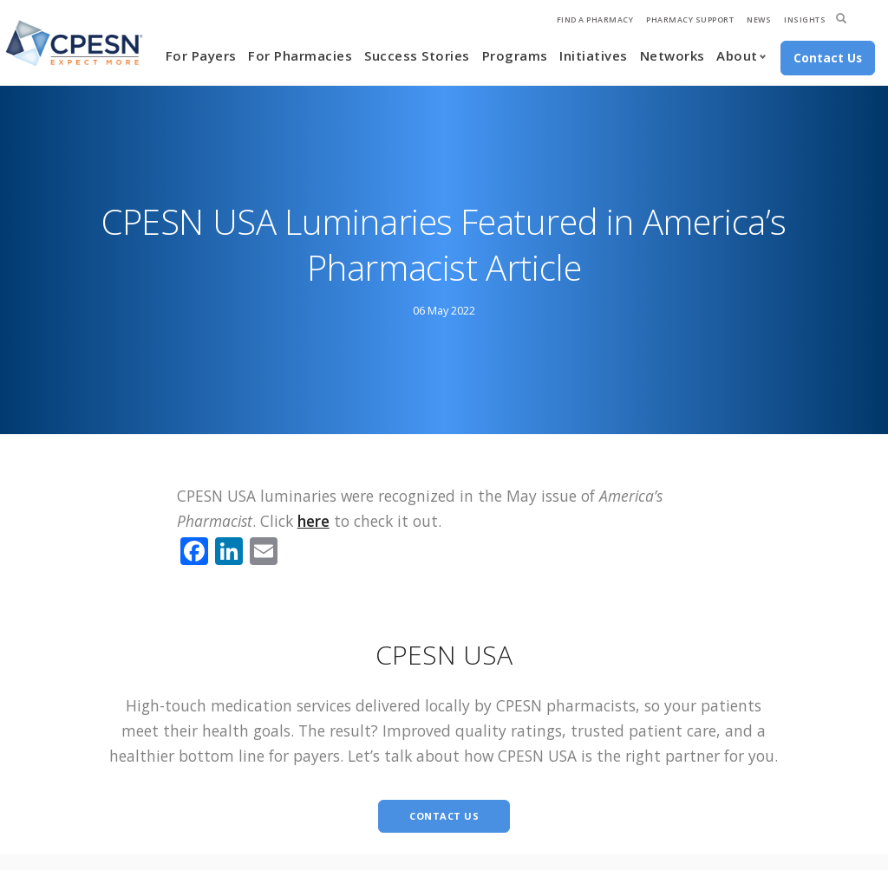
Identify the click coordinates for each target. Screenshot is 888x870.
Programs (515, 55)
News (759, 19)
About (737, 55)
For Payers (201, 55)
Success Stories (417, 55)
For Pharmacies (300, 55)
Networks (672, 55)
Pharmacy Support (690, 19)
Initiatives (593, 55)
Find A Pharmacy (595, 19)
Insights (805, 19)
